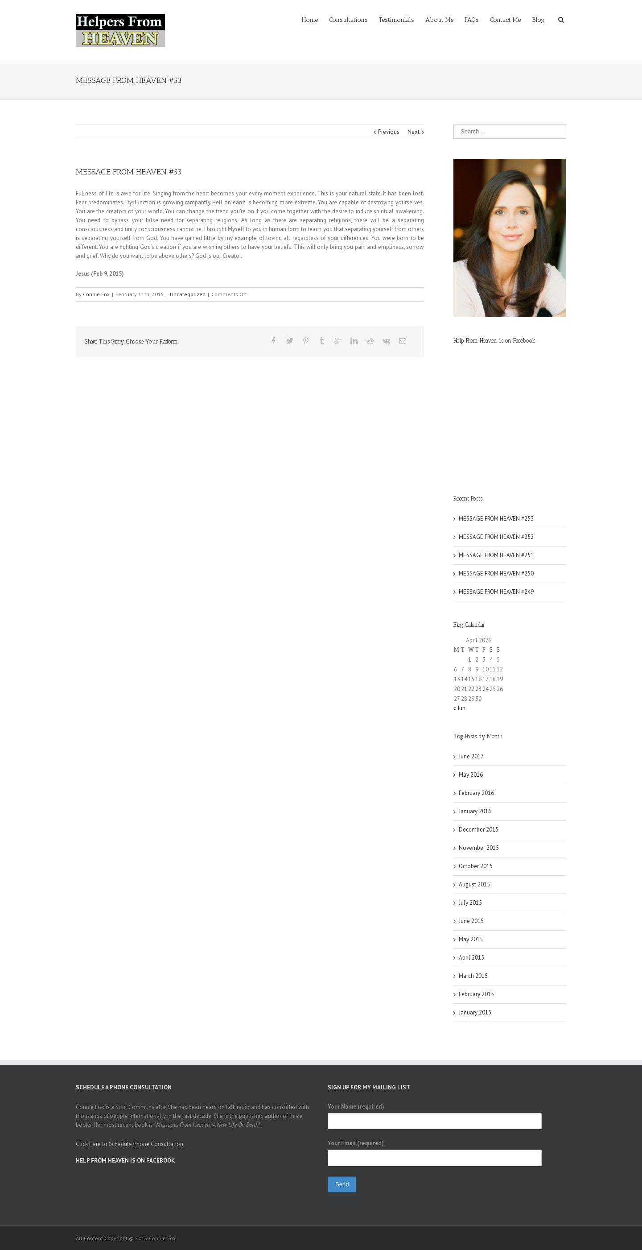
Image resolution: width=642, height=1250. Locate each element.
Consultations (348, 20)
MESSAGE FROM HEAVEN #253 (496, 518)
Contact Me (505, 20)
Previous (388, 132)
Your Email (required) (356, 1143)
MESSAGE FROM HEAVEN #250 (496, 573)
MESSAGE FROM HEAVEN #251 (496, 555)
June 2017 (471, 756)
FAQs (472, 20)
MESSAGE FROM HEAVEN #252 (496, 537)
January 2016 (475, 811)
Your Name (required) (356, 1106)
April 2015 (471, 957)
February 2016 (476, 793)
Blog (538, 20)
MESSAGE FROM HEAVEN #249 (496, 592)
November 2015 (479, 848)
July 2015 (470, 902)
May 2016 (471, 774)
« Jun (459, 708)
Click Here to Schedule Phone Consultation (129, 1144)
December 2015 (478, 829)
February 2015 (476, 994)
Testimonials (396, 20)
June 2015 (471, 921)
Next (413, 132)
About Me (439, 20)
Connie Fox (96, 294)
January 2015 (475, 1012)
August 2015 (474, 884)
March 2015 (473, 976)
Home (310, 20)
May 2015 (471, 939)
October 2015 (476, 866)
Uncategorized (188, 294)
